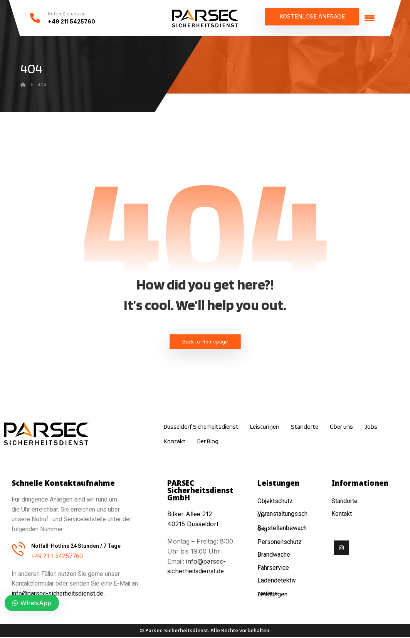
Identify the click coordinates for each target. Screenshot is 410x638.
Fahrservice (273, 568)
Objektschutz (275, 502)
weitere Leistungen (273, 594)
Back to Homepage (205, 342)
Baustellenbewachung (282, 529)
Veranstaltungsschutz (282, 515)
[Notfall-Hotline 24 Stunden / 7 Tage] (18, 550)
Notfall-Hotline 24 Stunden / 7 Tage (76, 547)
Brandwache (273, 555)
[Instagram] (341, 549)
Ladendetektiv (276, 580)
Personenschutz (279, 542)
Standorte (344, 502)
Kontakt (341, 514)
